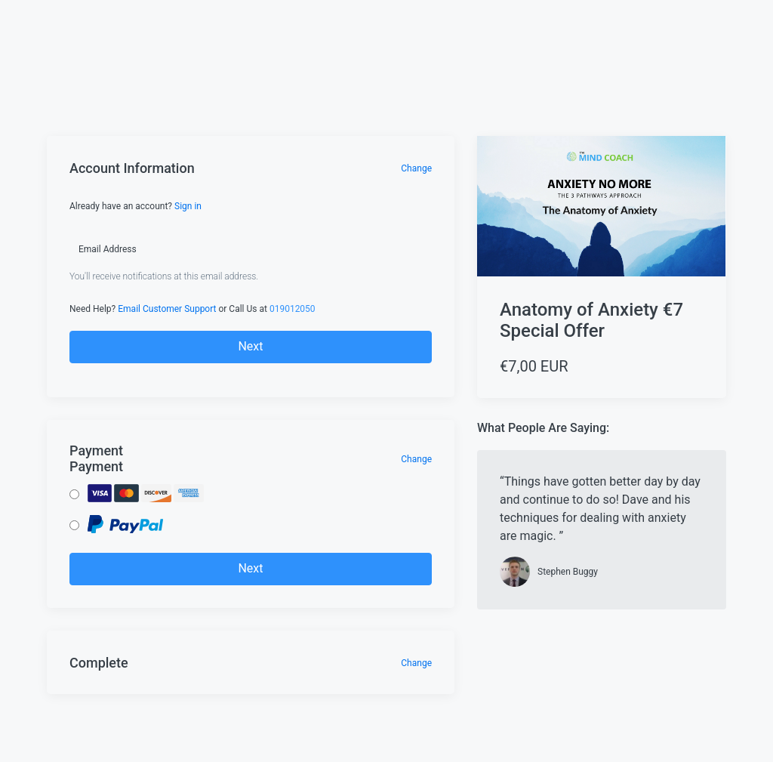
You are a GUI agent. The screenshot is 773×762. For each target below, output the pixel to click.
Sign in (188, 206)
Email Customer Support (167, 309)
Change (416, 168)
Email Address (108, 249)
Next (250, 346)
